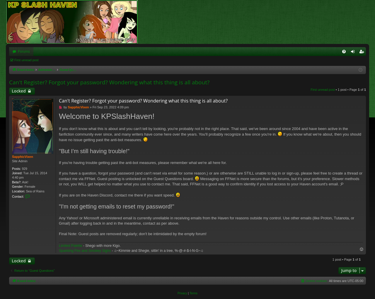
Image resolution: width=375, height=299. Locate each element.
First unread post (26, 60)
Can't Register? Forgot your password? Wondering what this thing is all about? (109, 82)
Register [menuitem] (363, 52)
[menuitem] (344, 51)
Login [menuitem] (354, 52)
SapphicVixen (22, 156)
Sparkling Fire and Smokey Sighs (85, 251)
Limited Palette (70, 246)
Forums (24, 51)
